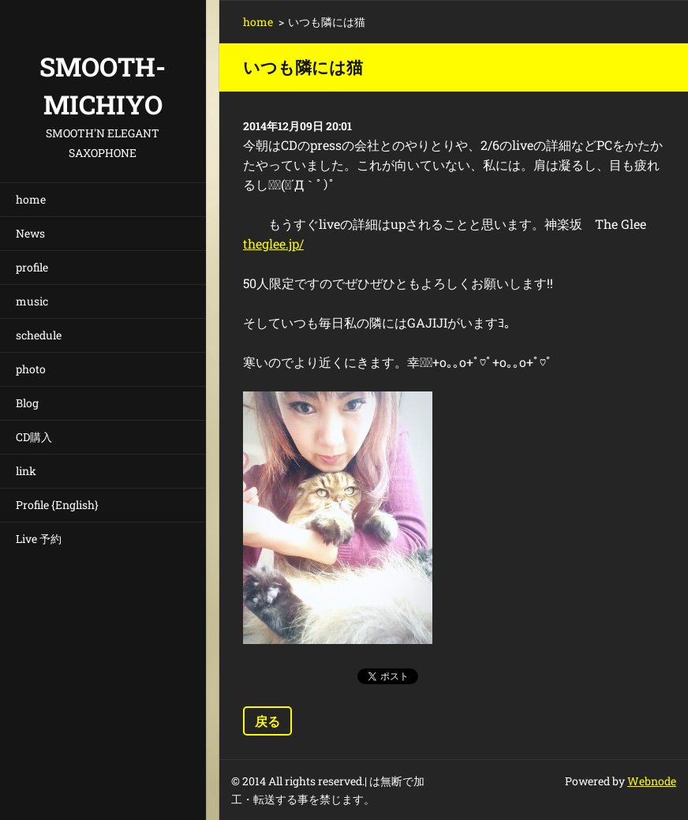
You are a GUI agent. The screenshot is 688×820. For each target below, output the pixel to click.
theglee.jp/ (273, 243)
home (31, 199)
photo (31, 368)
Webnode (651, 780)
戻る (267, 721)
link (26, 470)
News (30, 233)
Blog (27, 402)
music (32, 301)
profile (32, 267)
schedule (39, 335)
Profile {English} (57, 504)
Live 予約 (39, 538)
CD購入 (34, 436)
